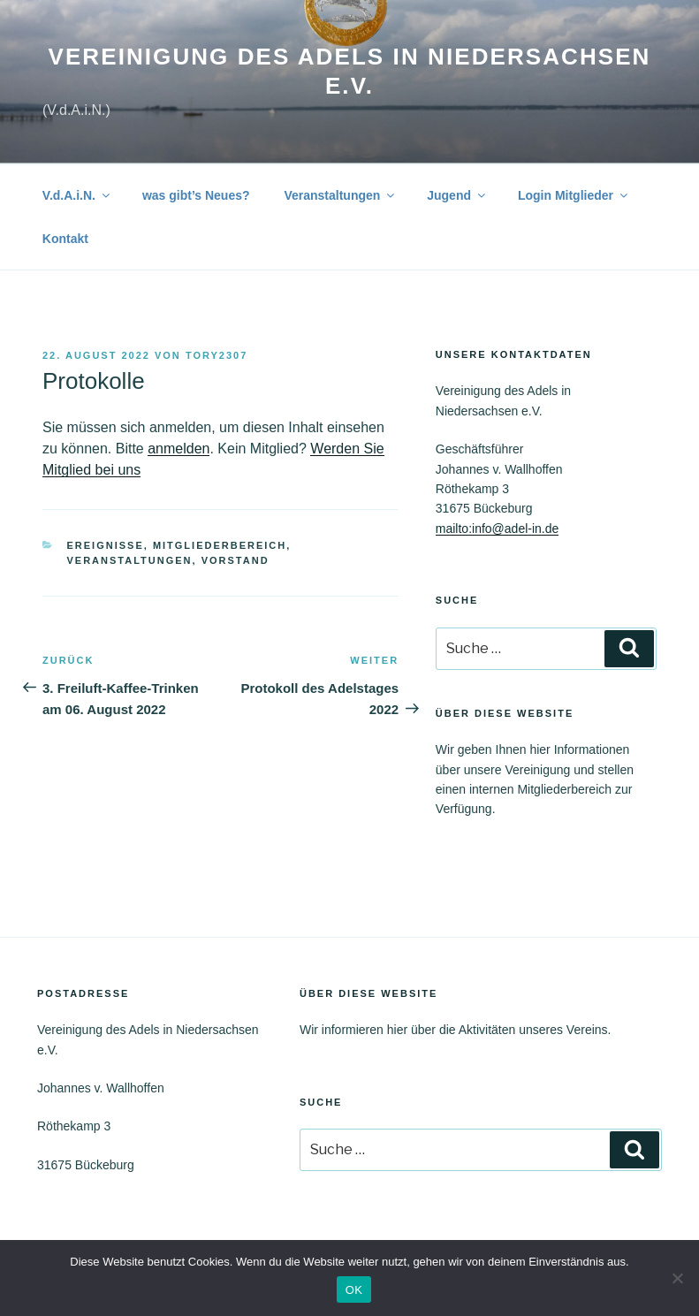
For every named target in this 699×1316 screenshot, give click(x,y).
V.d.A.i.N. (77, 195)
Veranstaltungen (340, 195)
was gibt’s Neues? (196, 195)
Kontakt (65, 239)
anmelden (178, 448)
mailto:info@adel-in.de (497, 528)
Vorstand (235, 560)
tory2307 (216, 355)
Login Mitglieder (574, 195)
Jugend (457, 195)
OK (354, 1290)
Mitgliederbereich (219, 545)
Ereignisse (105, 545)
